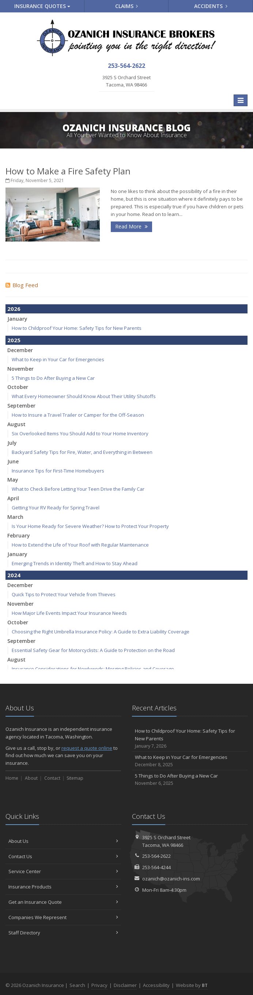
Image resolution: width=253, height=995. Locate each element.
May (12, 479)
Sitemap (75, 778)
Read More (131, 226)
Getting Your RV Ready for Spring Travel (55, 507)
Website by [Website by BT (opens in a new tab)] (192, 985)
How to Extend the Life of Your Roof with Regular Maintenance (80, 544)
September (21, 405)
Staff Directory (63, 932)
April (13, 498)
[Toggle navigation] (241, 100)
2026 (13, 308)
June (13, 461)
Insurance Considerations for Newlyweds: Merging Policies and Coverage (93, 669)
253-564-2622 (156, 856)
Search (77, 985)
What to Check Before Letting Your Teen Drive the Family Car (78, 489)
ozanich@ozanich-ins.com (171, 878)
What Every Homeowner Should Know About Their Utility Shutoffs (84, 396)
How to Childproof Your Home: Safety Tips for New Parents (76, 328)
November (20, 368)
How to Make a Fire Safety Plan (68, 171)
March (15, 516)
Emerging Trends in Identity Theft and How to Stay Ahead (74, 563)
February (18, 535)
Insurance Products (63, 886)
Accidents (210, 6)
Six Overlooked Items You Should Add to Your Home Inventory (80, 433)
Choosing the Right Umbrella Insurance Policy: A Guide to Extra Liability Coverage (100, 631)
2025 (13, 340)
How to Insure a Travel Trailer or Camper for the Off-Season (78, 415)
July (12, 442)
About (31, 778)
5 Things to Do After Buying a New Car (53, 378)
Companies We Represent (63, 917)
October (17, 386)
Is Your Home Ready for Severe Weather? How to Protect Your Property (90, 526)
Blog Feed (21, 285)
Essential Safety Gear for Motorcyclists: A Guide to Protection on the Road (93, 650)
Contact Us (63, 856)
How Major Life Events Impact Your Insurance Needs (69, 613)
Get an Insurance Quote (63, 902)
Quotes (42, 6)
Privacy (99, 985)
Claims (126, 6)
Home (11, 778)
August (16, 424)
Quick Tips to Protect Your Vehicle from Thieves (64, 594)
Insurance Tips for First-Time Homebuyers (58, 470)
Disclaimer (125, 985)
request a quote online (86, 748)
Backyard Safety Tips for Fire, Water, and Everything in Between (82, 452)
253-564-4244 (156, 867)
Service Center (63, 871)
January (17, 318)
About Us (63, 841)
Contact (52, 778)
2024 (13, 575)
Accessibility (156, 985)
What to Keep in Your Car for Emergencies (58, 359)
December (20, 350)
